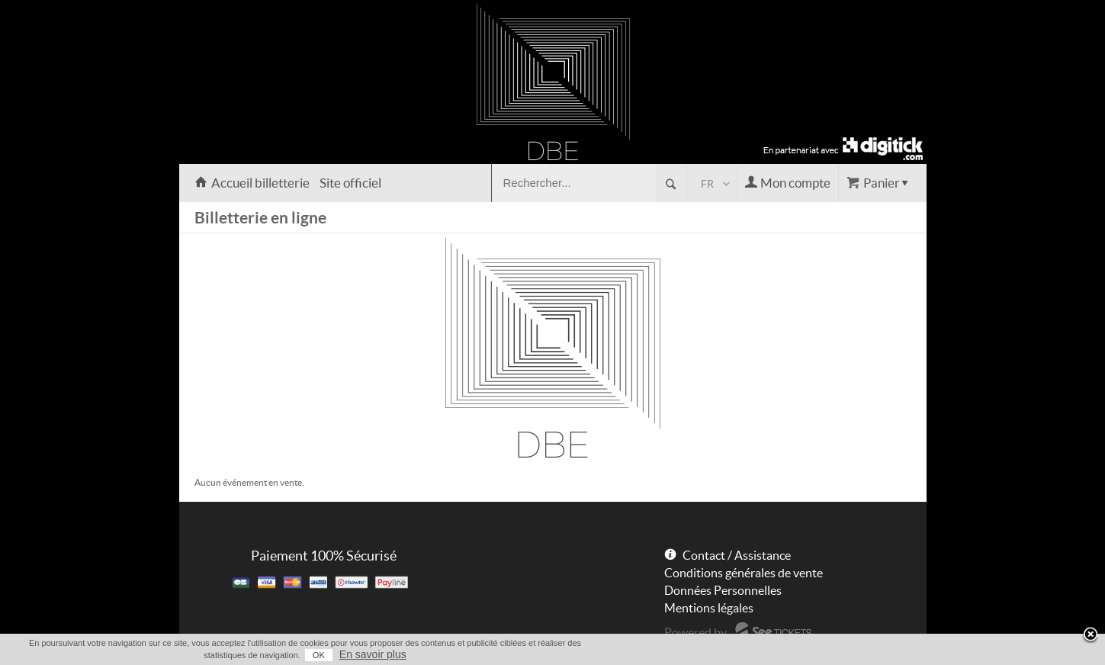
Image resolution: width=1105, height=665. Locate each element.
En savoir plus (372, 654)
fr (707, 184)
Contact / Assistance (737, 555)
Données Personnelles (723, 590)
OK (319, 655)
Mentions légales (708, 608)
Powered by (695, 632)
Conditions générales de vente (743, 573)
